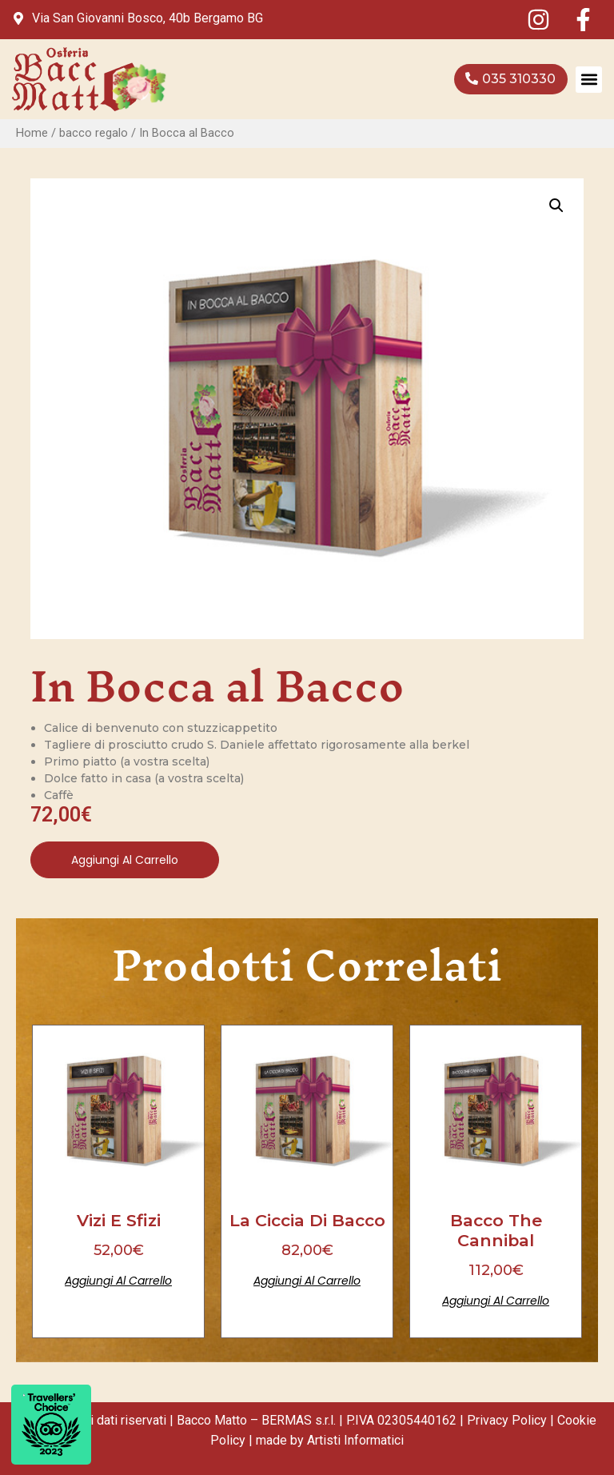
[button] (589, 79)
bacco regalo (93, 133)
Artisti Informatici (355, 1440)
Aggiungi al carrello (124, 860)
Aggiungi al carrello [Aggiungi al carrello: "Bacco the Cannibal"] (495, 1301)
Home (32, 133)
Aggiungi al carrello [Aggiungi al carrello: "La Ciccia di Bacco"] (307, 1281)
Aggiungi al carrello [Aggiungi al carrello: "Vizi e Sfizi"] (118, 1281)
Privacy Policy (507, 1420)
